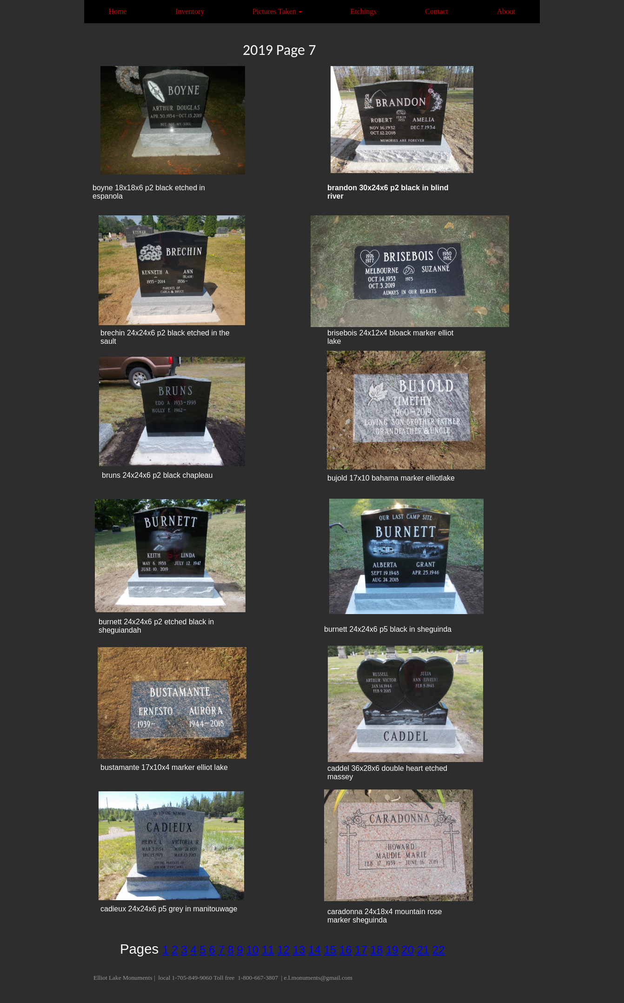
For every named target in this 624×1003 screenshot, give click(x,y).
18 (377, 949)
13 (299, 949)
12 (283, 949)
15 (330, 949)
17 (361, 949)
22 (438, 949)
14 (314, 949)
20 (407, 949)
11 (268, 949)
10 (252, 949)
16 (345, 949)
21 (423, 949)
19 (392, 949)
